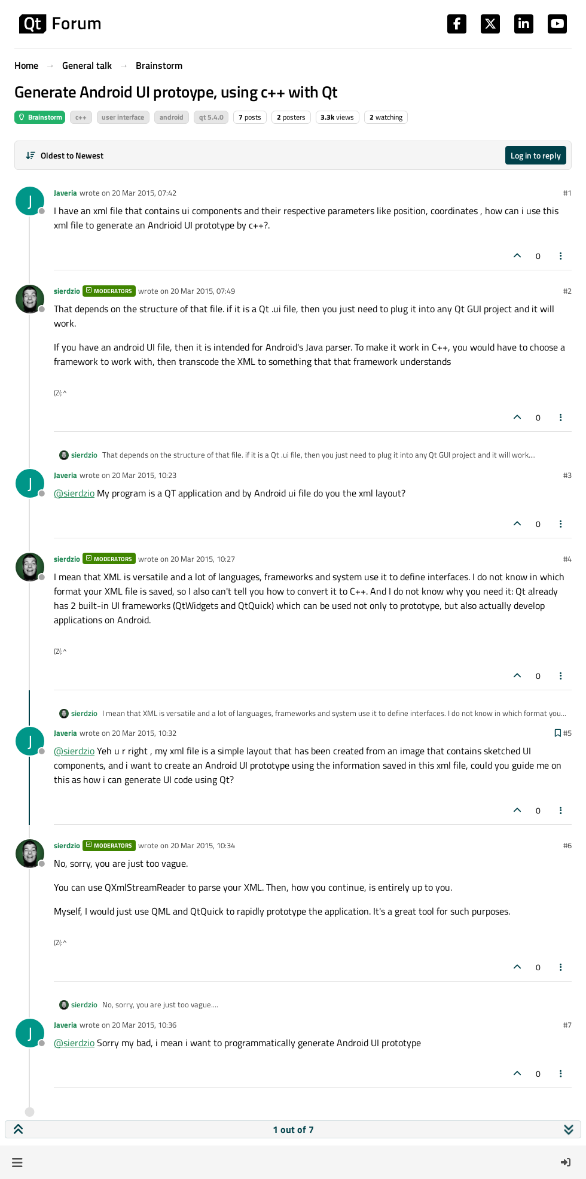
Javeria (65, 193)
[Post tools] (561, 255)
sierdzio (67, 291)
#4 (567, 559)
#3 (567, 475)
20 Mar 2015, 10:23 (144, 475)
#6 (567, 845)
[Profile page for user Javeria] (30, 201)
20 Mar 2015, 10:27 (202, 559)
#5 (567, 733)
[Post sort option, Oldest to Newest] (64, 155)
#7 (567, 1025)
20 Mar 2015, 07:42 (144, 193)
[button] (17, 1162)
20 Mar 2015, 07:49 (202, 291)
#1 (567, 193)
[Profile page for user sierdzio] (30, 299)
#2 (567, 291)
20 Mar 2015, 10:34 (202, 845)
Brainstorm (39, 117)
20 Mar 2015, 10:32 (144, 733)
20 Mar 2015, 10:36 (144, 1025)
